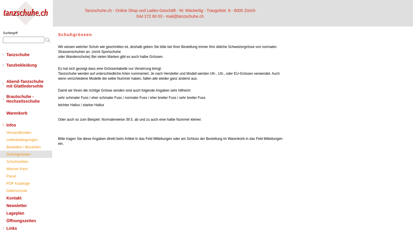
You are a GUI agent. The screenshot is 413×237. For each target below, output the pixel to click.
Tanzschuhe (18, 54)
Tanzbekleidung (21, 65)
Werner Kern (17, 169)
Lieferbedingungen (22, 140)
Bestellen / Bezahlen (23, 147)
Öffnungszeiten (21, 220)
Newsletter (16, 205)
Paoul (11, 176)
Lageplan (15, 213)
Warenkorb (17, 113)
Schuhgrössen (18, 154)
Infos (11, 125)
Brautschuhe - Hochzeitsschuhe (23, 99)
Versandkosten (18, 132)
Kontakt (13, 198)
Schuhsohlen (17, 161)
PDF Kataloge (18, 183)
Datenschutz (16, 190)
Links (11, 228)
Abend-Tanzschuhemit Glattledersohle (25, 83)
